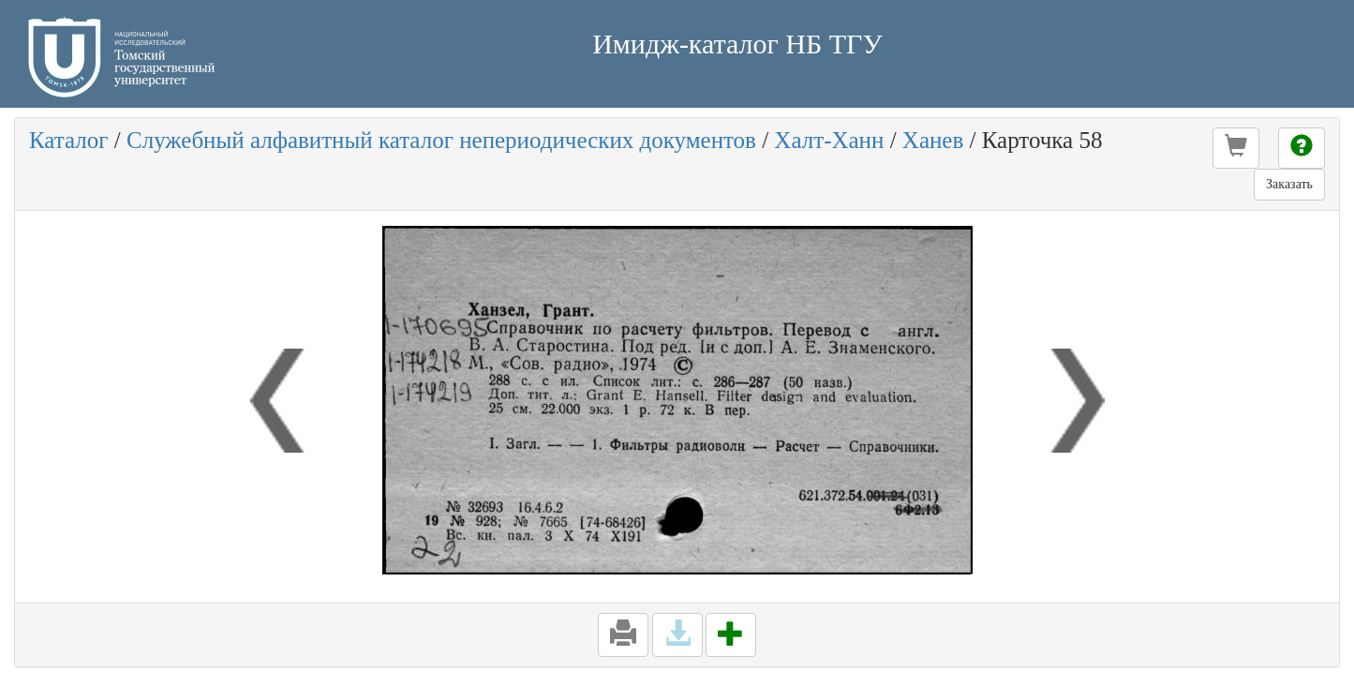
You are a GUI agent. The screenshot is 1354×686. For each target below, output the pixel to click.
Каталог (69, 140)
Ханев (932, 140)
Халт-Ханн (829, 140)
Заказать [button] (1289, 184)
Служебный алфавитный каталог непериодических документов (441, 140)
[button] (1236, 148)
